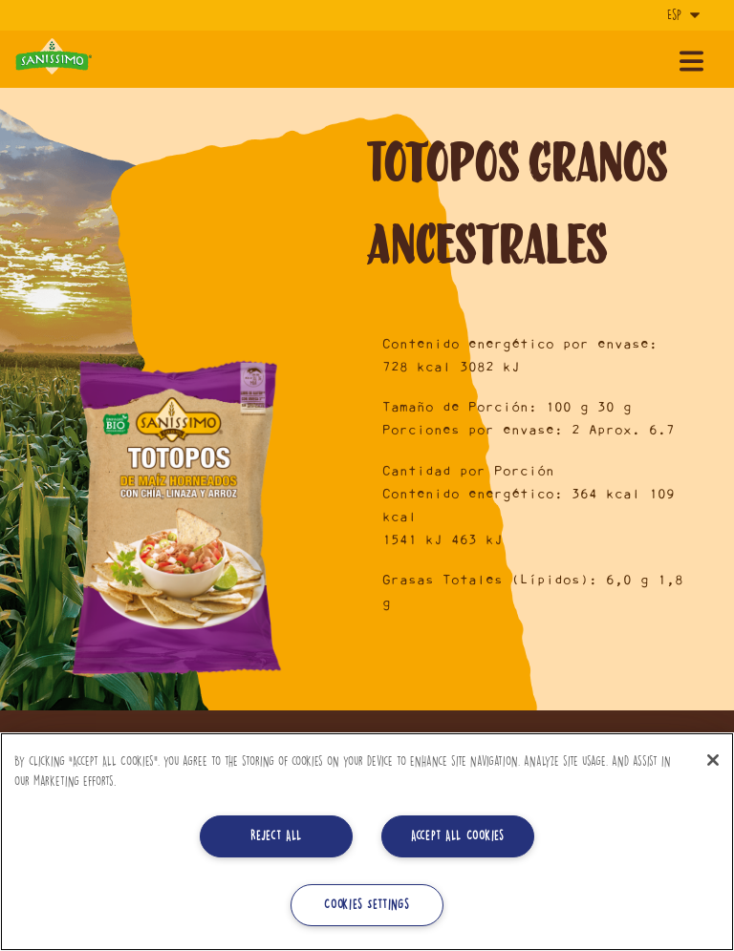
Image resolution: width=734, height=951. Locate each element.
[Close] (713, 760)
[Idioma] (681, 15)
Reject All (276, 836)
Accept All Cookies (458, 836)
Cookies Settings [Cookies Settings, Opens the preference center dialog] (366, 905)
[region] (367, 841)
